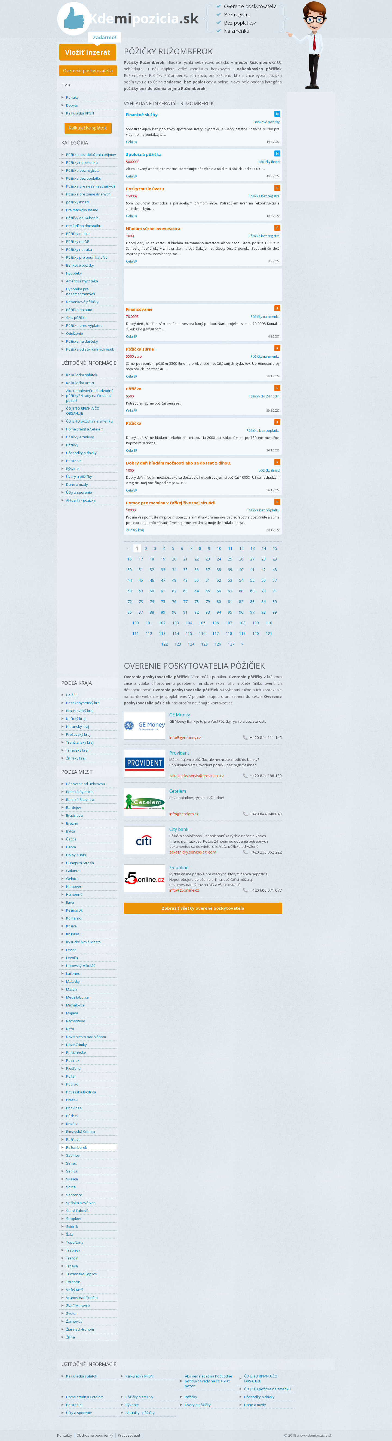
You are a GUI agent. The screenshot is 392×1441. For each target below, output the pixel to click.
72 (129, 601)
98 (263, 612)
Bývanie (72, 468)
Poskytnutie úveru (145, 188)
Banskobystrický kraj (83, 702)
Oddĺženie (74, 333)
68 (241, 590)
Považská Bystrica (81, 1092)
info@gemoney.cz (185, 737)
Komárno (73, 918)
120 (255, 633)
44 (129, 580)
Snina (71, 1186)
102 (162, 622)
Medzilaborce (77, 997)
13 (252, 548)
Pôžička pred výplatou (84, 325)
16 (129, 559)
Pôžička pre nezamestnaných (90, 186)
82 (241, 601)
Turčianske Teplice (81, 1273)
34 (174, 569)
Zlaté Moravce (78, 1305)
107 (229, 622)
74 (152, 601)
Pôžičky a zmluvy (80, 437)
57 (274, 580)
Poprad (72, 1084)
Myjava (72, 1013)
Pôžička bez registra (82, 170)
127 (231, 644)
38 (219, 569)
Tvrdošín (73, 1281)
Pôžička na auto (79, 309)
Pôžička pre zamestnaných (88, 194)
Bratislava (74, 815)
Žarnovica (74, 1321)
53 (230, 580)
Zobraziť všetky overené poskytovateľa (203, 908)
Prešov (72, 1100)
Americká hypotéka (82, 281)
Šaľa (69, 1234)
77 (185, 601)
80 (219, 601)
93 (208, 612)
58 (129, 590)
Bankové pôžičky (80, 265)
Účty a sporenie (79, 492)
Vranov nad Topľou (82, 1297)
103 (175, 622)
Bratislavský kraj (79, 710)
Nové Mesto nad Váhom (86, 1036)
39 (230, 569)
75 (163, 601)
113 (162, 633)
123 (177, 644)
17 (141, 559)
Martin (71, 989)
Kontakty (64, 1435)
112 (149, 633)
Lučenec (73, 973)
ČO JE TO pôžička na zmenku (89, 421)
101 (149, 622)
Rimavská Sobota (80, 1131)
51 (208, 580)
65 (208, 590)
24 (219, 559)
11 (230, 548)
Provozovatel (129, 1435)
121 (269, 633)
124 (191, 644)
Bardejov (73, 807)
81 (230, 601)
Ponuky (72, 97)
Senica (71, 1171)
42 (263, 569)
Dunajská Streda (80, 862)
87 (141, 612)
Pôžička (133, 388)
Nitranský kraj (77, 726)
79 (208, 601)
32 (152, 569)
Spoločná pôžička (143, 154)
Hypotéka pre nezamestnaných (80, 291)
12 (241, 548)
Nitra (70, 1028)
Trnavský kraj (77, 750)
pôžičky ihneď (77, 202)
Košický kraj (75, 718)
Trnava (72, 1266)
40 (241, 569)
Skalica (72, 1179)
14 (264, 548)
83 (252, 601)
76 (174, 601)
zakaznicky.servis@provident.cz (196, 775)
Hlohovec (74, 886)
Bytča (70, 831)
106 (215, 622)
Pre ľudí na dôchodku (83, 225)
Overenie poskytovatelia (88, 71)
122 (164, 644)
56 (263, 580)
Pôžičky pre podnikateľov (87, 257)
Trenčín (72, 1258)
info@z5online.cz (184, 890)
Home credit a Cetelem (84, 429)
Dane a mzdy (77, 484)
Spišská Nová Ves (81, 1202)
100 (135, 622)
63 (185, 590)
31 (141, 569)
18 (152, 559)
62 (174, 590)
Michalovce (75, 1005)
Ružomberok (76, 1147)
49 (185, 580)
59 (141, 590)
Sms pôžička (76, 317)
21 (185, 559)
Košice (71, 926)
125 (204, 644)
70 (263, 590)
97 (252, 612)
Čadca (71, 839)
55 (252, 580)
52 (219, 580)
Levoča (72, 957)
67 (230, 590)
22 (196, 559)
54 (241, 580)
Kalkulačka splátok (88, 128)
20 (174, 559)
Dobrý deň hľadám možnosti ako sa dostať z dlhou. (178, 463)
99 (274, 612)
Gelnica (72, 878)
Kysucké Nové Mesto (83, 941)
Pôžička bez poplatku (83, 178)
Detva (71, 847)
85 (274, 601)
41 (252, 569)
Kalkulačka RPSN (80, 113)
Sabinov (73, 1155)
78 (196, 601)
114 (175, 633)
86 (129, 612)
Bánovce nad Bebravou (85, 783)
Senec (71, 1163)
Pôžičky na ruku (79, 249)
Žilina (70, 1337)
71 (274, 590)
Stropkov (73, 1218)
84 (263, 601)
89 (163, 612)
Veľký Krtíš (74, 1289)
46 (152, 580)
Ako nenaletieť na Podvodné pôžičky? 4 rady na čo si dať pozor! (90, 395)
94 (219, 612)
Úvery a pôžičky (79, 476)
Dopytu (72, 105)
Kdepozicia (143, 18)
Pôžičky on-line (78, 233)
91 (185, 612)
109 (255, 622)
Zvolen (72, 1313)
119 (242, 633)
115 (189, 633)
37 (208, 569)
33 (163, 569)
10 (219, 548)
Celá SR (72, 694)
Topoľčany (74, 1242)
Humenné (74, 894)
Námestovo (75, 1020)
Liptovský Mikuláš (80, 965)
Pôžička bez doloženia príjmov (91, 154)
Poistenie (74, 460)
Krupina (72, 933)
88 (152, 612)
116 (202, 633)
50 (196, 580)
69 (252, 590)
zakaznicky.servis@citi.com (192, 852)
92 (196, 612)
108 (242, 622)
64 (196, 590)
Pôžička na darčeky (82, 341)
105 (202, 622)
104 (189, 622)
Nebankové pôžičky (82, 301)
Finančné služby (142, 114)
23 (208, 559)
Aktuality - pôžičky (80, 500)
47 (163, 580)
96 (241, 612)
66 (219, 590)
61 (163, 590)
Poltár (71, 1076)
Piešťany (73, 1068)
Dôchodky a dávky (81, 452)
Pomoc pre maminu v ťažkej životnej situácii (170, 502)
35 (185, 569)
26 (241, 559)
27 (252, 559)
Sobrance (74, 1194)
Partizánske (76, 1052)
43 (274, 569)
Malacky (73, 981)
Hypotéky (74, 273)
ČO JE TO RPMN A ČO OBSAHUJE (82, 411)
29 (274, 559)
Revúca (72, 1123)
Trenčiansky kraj (79, 742)
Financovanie (139, 309)
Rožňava (73, 1139)
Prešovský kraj (78, 734)
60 (152, 590)
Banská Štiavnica (80, 799)
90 (174, 612)
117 (215, 633)
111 (135, 633)
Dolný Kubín (76, 854)
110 (269, 622)
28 (263, 559)
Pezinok (72, 1060)
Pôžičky (72, 444)
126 (218, 644)
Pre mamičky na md (82, 209)
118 (229, 633)
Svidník (72, 1226)
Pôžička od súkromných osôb (90, 349)
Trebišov (73, 1250)
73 (141, 601)
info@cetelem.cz (183, 813)
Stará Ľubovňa (78, 1210)
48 (174, 580)
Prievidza (74, 1107)
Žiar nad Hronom (80, 1329)
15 (275, 548)
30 (129, 569)
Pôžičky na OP (77, 241)
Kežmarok (74, 910)
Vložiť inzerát (87, 52)
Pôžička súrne (140, 349)
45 (141, 580)
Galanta (72, 870)
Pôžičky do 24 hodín (82, 217)
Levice (71, 949)
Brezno (72, 823)
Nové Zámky (76, 1044)
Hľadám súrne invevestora (153, 228)
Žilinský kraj (75, 758)
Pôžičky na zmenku (82, 162)
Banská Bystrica (79, 791)
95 (230, 612)
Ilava (70, 902)
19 (163, 559)
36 (196, 569)
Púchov (72, 1115)
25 (230, 559)
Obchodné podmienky (94, 1435)
